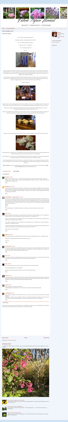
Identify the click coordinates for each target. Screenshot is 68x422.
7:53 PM (8, 255)
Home (3, 28)
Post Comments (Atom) (11, 340)
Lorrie (60, 32)
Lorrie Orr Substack (55, 42)
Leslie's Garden (8, 246)
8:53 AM (12, 293)
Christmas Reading (10, 28)
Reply (6, 182)
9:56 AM (10, 177)
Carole (6, 284)
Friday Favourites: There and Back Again (14, 406)
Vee (6, 213)
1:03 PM (10, 234)
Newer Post (5, 337)
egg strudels (47, 156)
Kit (5, 255)
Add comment (5, 302)
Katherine (7, 234)
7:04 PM (13, 246)
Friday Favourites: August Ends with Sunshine (15, 400)
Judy (6, 263)
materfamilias (8, 293)
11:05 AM (9, 213)
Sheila (6, 275)
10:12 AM (12, 186)
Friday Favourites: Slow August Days (14, 412)
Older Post (46, 337)
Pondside (7, 177)
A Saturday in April (6, 343)
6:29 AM (9, 275)
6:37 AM (9, 284)
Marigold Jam (8, 186)
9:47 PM (9, 263)
